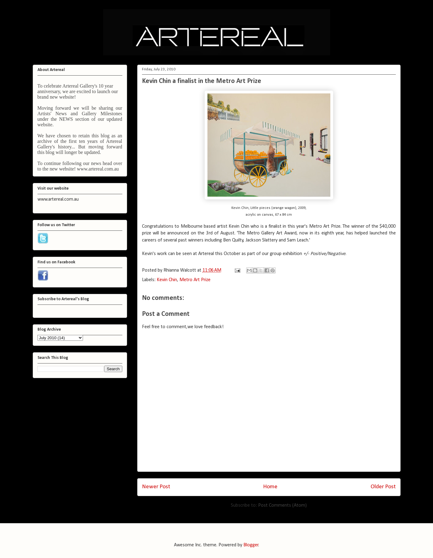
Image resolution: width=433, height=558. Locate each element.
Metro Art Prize (195, 279)
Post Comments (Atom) (282, 505)
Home (270, 487)
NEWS (66, 119)
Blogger (250, 545)
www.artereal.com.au (98, 168)
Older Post (383, 487)
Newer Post (156, 487)
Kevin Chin (167, 279)
